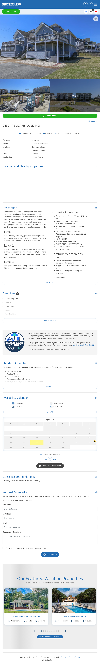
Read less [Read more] (50, 282)
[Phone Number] (91, 4)
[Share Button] (92, 121)
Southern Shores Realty (70, 657)
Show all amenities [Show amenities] (50, 320)
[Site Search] (85, 4)
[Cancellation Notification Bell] (95, 441)
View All (50, 412)
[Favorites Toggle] (96, 12)
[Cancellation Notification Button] (50, 465)
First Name (7, 505)
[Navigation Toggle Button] (96, 4)
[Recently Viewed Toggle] (91, 12)
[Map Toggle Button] (86, 12)
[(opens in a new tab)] (26, 600)
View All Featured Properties (50, 637)
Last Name (7, 514)
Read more (50, 387)
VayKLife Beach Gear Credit (83, 345)
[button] (65, 631)
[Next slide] (55, 459)
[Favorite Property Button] (95, 18)
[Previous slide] (44, 459)
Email (5, 523)
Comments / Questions (12, 532)
